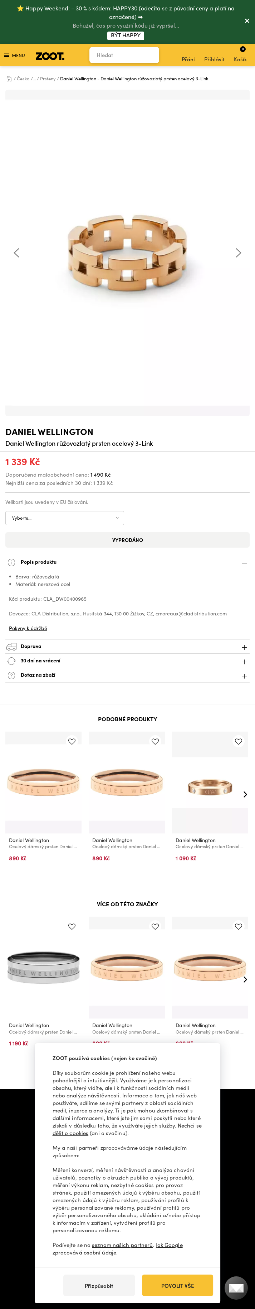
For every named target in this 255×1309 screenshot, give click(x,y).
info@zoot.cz (123, 1101)
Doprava (127, 647)
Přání (188, 55)
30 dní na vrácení (127, 661)
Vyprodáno (127, 539)
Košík (240, 54)
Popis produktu (127, 562)
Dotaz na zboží (127, 675)
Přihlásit (214, 55)
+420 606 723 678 (71, 1101)
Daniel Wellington (49, 431)
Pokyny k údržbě (28, 628)
